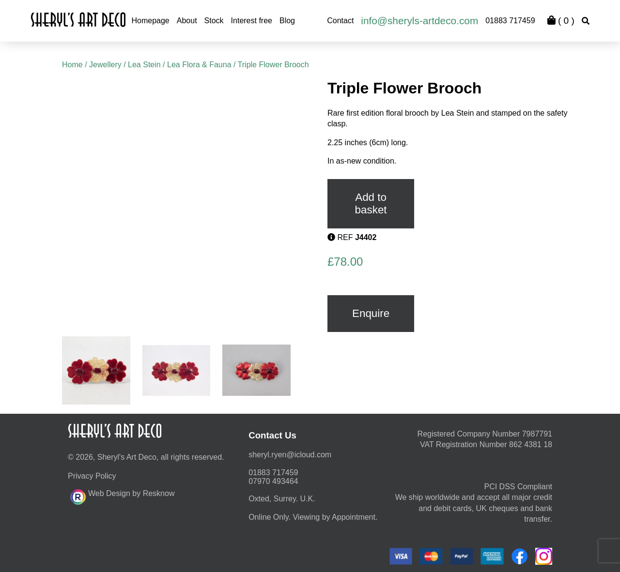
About (187, 20)
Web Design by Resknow (122, 495)
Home (72, 64)
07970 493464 (273, 481)
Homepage (150, 20)
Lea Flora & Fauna (199, 64)
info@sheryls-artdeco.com (419, 20)
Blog (287, 20)
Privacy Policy (92, 476)
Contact (340, 20)
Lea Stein (144, 64)
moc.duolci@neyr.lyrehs (289, 455)
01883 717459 (510, 20)
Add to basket (371, 203)
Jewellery (105, 64)
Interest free (251, 20)
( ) (560, 20)
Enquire (370, 313)
